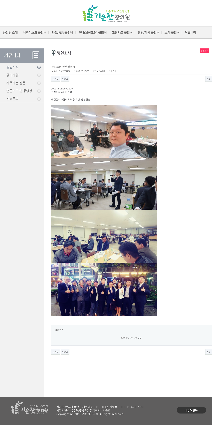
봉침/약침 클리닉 (148, 32)
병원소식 (12, 67)
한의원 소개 (10, 32)
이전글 (55, 79)
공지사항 (12, 75)
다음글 (65, 79)
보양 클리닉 (171, 32)
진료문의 (12, 99)
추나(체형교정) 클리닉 (92, 32)
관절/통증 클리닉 (62, 32)
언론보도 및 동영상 (19, 91)
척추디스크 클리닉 (34, 32)
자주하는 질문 (15, 83)
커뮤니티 (190, 32)
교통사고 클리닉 (122, 32)
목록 (209, 79)
